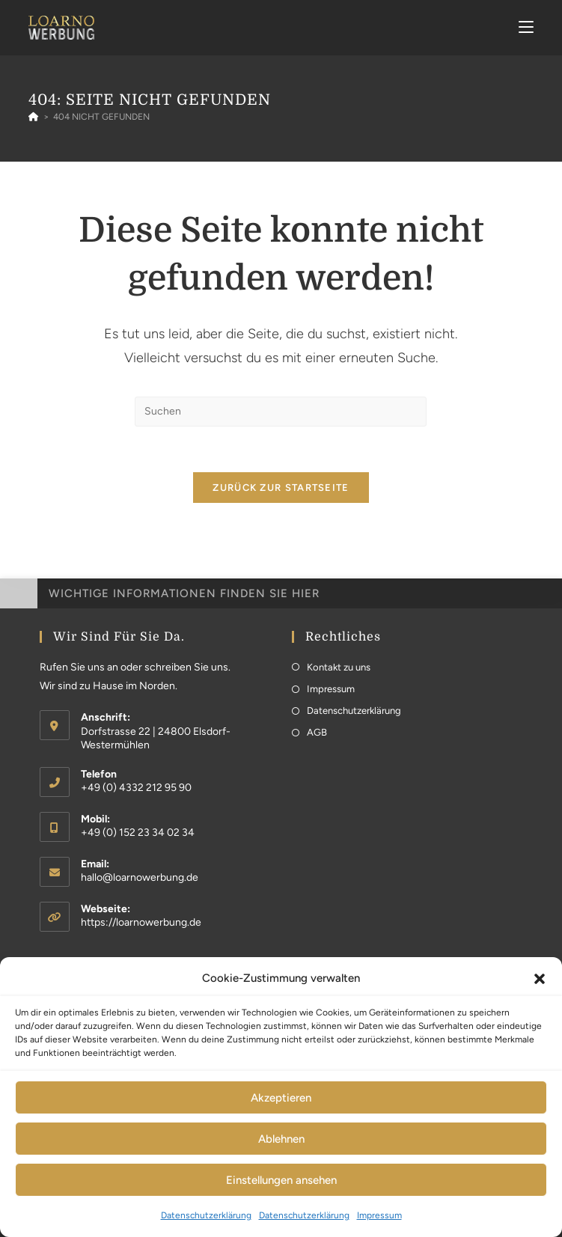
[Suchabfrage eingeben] (281, 412)
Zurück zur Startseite (281, 487)
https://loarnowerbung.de (141, 922)
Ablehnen (281, 1139)
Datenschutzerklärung (206, 1215)
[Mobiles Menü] (526, 27)
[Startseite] (33, 117)
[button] (539, 978)
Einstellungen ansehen (281, 1180)
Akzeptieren (281, 1098)
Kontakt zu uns (338, 667)
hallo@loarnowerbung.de (139, 877)
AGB (317, 732)
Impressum (379, 1215)
